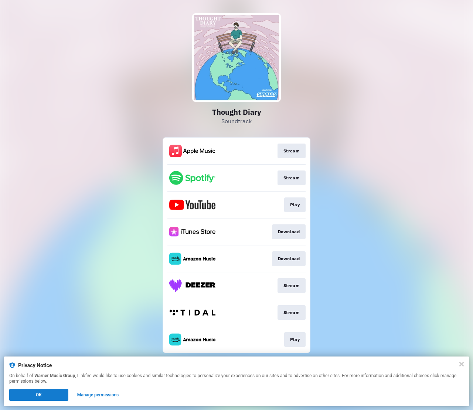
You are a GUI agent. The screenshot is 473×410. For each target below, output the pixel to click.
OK (39, 394)
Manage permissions (98, 394)
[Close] (461, 364)
